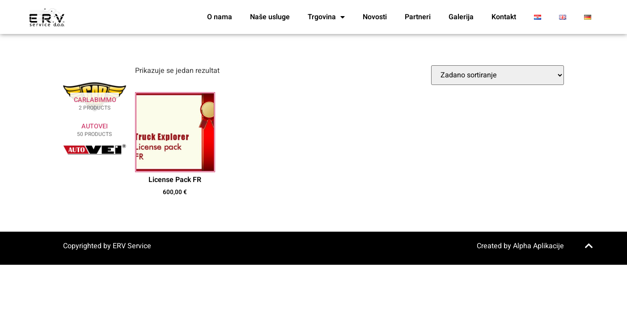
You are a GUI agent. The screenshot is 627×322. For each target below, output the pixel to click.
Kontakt (503, 17)
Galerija (461, 17)
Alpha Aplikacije (538, 246)
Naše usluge (270, 17)
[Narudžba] (497, 75)
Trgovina (326, 17)
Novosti (375, 17)
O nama (219, 17)
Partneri (418, 17)
